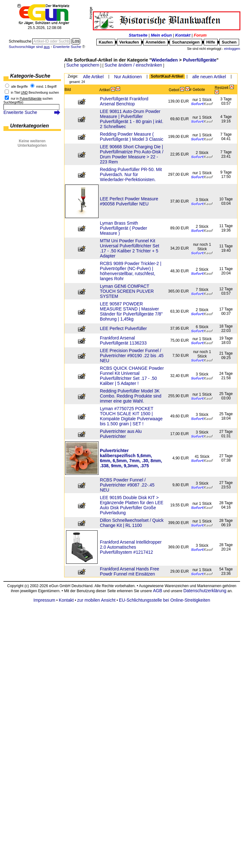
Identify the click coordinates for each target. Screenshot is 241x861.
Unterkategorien (29, 125)
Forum (200, 35)
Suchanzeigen (186, 42)
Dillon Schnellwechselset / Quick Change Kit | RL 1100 (132, 523)
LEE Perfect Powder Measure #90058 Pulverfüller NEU (129, 201)
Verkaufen (129, 42)
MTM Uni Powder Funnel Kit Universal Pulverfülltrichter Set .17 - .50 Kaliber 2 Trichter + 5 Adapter (129, 248)
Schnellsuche (21, 41)
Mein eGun (161, 35)
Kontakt (182, 35)
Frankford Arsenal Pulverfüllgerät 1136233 (123, 340)
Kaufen (106, 42)
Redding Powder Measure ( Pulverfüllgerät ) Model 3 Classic (131, 137)
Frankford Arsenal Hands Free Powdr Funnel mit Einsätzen (129, 571)
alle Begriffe (19, 86)
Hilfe (210, 42)
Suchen (229, 42)
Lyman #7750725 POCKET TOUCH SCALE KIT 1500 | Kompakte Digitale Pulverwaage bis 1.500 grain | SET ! (131, 416)
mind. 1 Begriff (46, 86)
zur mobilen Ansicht (96, 600)
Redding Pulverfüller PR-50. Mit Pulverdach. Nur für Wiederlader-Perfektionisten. (131, 174)
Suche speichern (82, 65)
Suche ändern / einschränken (133, 65)
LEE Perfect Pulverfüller (123, 328)
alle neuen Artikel (209, 76)
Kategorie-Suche (30, 76)
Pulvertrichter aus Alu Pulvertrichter (121, 434)
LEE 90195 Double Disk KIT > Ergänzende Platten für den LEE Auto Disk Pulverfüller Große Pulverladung (131, 505)
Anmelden (156, 42)
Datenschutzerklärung (204, 590)
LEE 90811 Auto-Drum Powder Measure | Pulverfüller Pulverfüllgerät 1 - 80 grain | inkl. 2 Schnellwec (131, 119)
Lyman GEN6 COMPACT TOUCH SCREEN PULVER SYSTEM (127, 291)
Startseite (138, 35)
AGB (157, 590)
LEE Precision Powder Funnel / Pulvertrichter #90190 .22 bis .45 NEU (132, 355)
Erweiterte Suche (20, 112)
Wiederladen (165, 59)
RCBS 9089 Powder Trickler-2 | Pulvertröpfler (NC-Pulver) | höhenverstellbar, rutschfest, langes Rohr (130, 271)
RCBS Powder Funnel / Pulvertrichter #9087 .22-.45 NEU (127, 484)
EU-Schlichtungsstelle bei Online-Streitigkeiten (164, 600)
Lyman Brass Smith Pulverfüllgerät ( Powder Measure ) (123, 228)
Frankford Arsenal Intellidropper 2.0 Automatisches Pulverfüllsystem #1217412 (130, 547)
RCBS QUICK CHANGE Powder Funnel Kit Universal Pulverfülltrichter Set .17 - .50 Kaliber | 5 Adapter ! (132, 376)
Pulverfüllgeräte (199, 59)
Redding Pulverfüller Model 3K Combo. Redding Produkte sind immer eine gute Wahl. (130, 396)
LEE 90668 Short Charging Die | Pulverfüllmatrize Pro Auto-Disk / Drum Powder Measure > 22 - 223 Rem (131, 154)
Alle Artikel (93, 76)
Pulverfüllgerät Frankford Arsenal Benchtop (124, 101)
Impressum (44, 600)
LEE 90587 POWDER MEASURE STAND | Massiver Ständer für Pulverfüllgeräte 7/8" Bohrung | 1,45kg (131, 311)
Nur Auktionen (128, 76)
